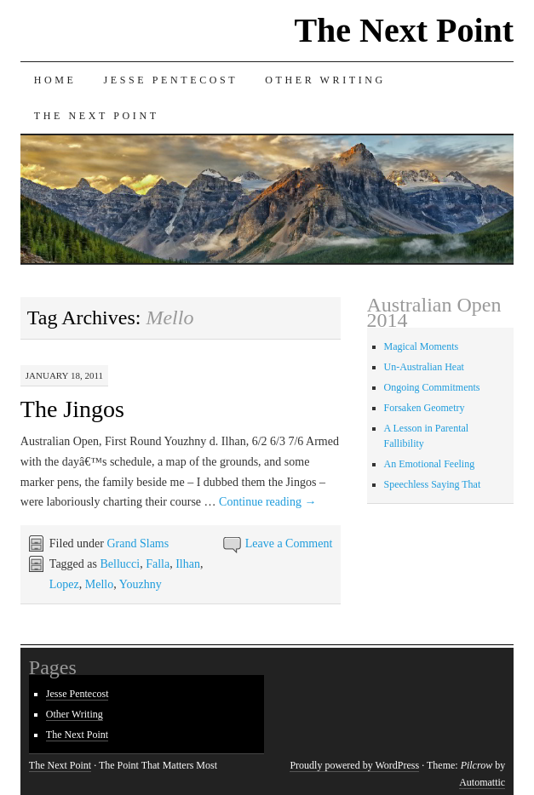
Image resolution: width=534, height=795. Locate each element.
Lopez (64, 584)
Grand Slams (137, 543)
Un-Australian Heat (424, 367)
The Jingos (72, 409)
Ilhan (187, 564)
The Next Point (404, 30)
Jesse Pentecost (171, 80)
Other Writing (325, 80)
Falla (157, 564)
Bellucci (120, 564)
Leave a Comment (289, 543)
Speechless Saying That (432, 484)
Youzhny (140, 584)
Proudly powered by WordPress (354, 765)
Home (55, 80)
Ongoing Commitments (432, 387)
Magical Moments (421, 346)
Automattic (482, 782)
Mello (99, 584)
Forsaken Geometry (424, 408)
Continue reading (267, 501)
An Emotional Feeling (429, 464)
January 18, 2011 (64, 375)
